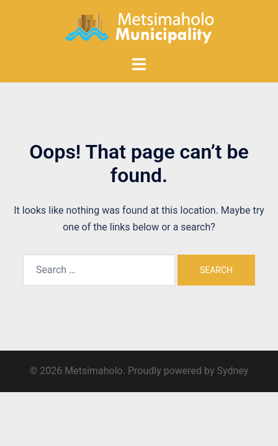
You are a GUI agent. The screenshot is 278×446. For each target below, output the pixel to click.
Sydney (232, 371)
